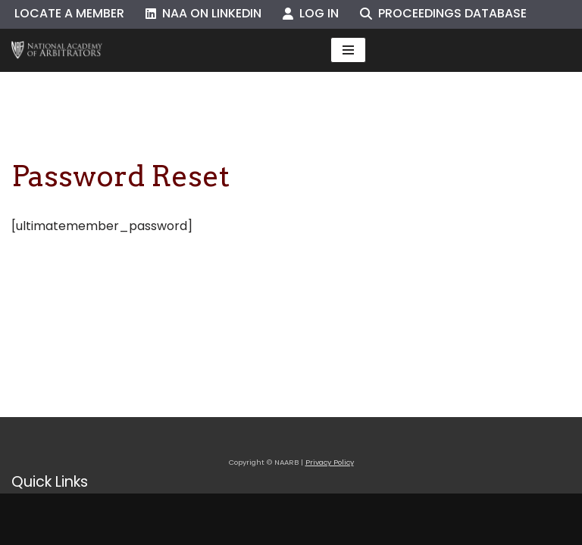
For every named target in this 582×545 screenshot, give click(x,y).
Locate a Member (69, 13)
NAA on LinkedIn (203, 13)
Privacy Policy (329, 462)
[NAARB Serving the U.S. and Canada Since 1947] (56, 50)
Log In (311, 13)
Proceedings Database (443, 13)
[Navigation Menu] (348, 50)
